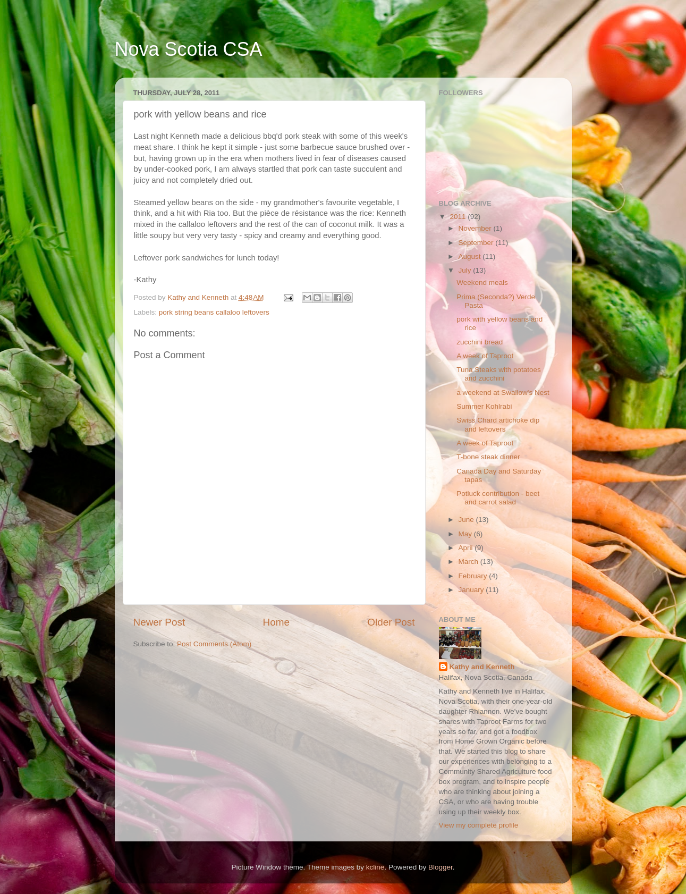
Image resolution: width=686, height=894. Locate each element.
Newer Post (159, 622)
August (471, 256)
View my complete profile (479, 825)
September (477, 243)
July (466, 270)
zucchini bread (479, 342)
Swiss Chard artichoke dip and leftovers (497, 424)
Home (276, 622)
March (469, 562)
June (467, 520)
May (466, 534)
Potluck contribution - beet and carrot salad (497, 498)
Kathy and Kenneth (482, 667)
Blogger (440, 867)
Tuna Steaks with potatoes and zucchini (498, 374)
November (476, 228)
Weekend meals (482, 282)
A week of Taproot (484, 356)
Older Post (390, 622)
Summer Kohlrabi (484, 406)
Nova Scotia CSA (188, 49)
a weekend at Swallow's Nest (502, 393)
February (474, 576)
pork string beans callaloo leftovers (214, 312)
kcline (375, 867)
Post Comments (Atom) (214, 644)
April (467, 548)
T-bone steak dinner (488, 457)
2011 (459, 217)
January (472, 590)
